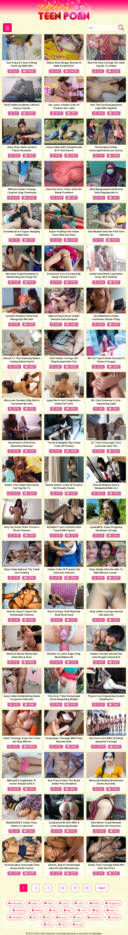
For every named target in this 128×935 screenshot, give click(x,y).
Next (102, 888)
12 (63, 888)
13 (75, 888)
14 (87, 888)
